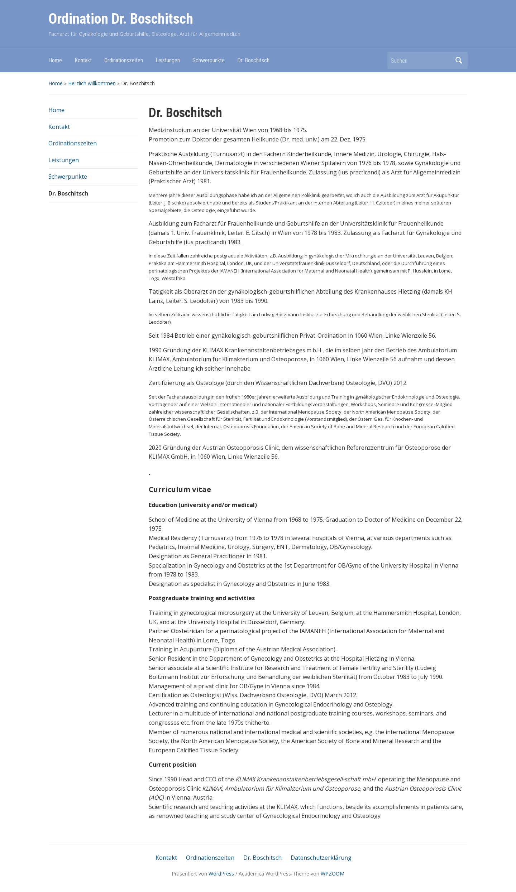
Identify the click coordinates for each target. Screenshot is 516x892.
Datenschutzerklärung (321, 858)
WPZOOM (332, 873)
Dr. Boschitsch (253, 60)
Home (55, 60)
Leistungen (168, 60)
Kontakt (83, 60)
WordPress (221, 873)
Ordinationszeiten (123, 60)
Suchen (458, 60)
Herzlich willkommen (92, 83)
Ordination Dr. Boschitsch (120, 18)
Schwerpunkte (208, 60)
